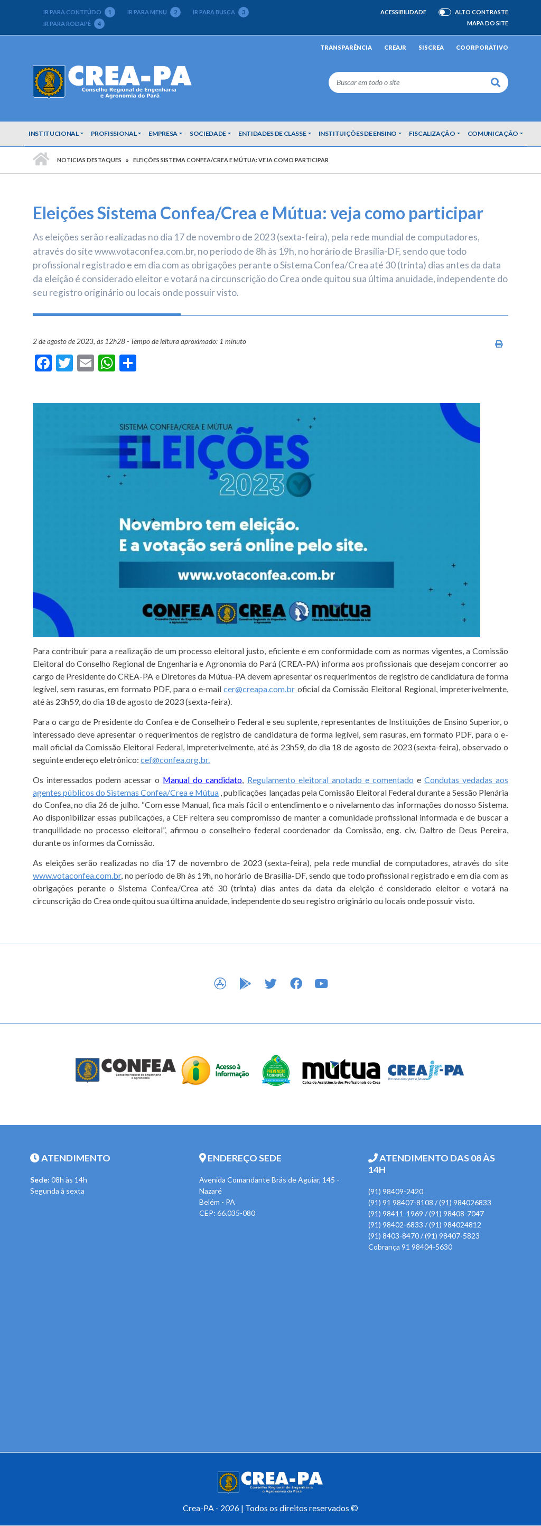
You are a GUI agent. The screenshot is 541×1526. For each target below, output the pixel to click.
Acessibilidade (403, 11)
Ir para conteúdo (79, 12)
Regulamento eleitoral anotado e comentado (330, 780)
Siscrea (431, 47)
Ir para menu (154, 12)
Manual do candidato (202, 780)
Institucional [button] (53, 133)
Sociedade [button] (208, 133)
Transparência (346, 47)
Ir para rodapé (74, 23)
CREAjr (395, 47)
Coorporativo (482, 47)
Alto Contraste (481, 12)
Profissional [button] (114, 133)
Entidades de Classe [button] (272, 133)
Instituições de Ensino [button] (358, 133)
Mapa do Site (487, 23)
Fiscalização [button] (432, 133)
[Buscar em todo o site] (406, 82)
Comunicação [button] (493, 133)
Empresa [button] (163, 133)
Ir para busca (221, 12)
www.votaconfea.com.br (77, 875)
